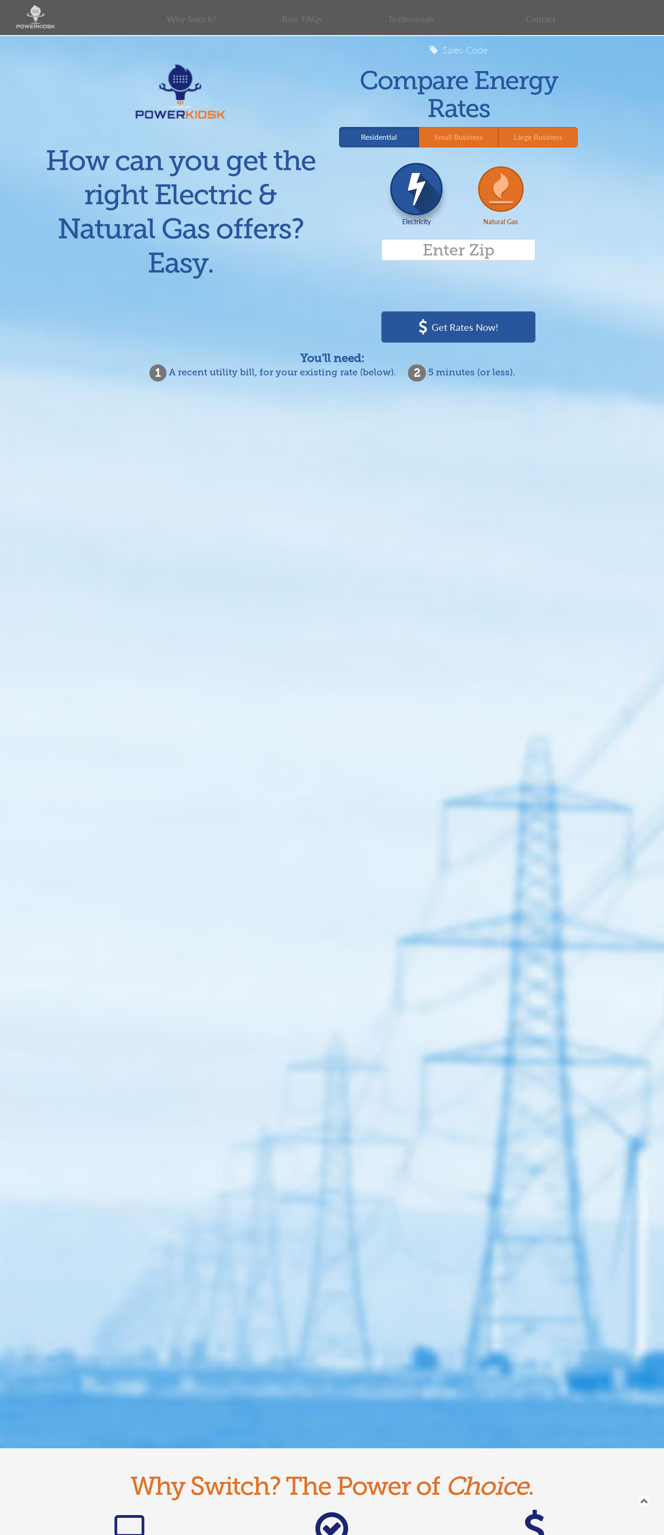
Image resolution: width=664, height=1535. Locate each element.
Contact (540, 19)
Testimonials (410, 19)
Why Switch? (191, 19)
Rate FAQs (303, 19)
